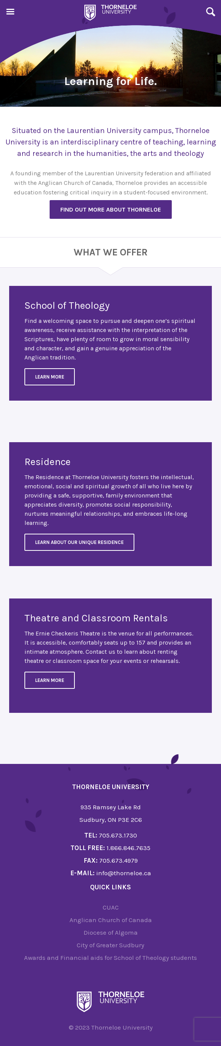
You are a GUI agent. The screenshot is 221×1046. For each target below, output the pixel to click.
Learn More (49, 377)
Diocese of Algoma (111, 932)
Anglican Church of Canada (110, 920)
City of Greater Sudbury (110, 945)
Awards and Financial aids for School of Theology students (110, 957)
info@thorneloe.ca (123, 873)
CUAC (111, 907)
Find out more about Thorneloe (110, 209)
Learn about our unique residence (79, 542)
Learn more (49, 680)
